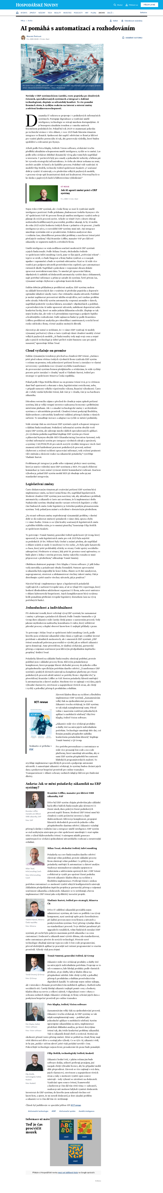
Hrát (66, 1137)
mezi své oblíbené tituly (68, 1172)
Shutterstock (61, 88)
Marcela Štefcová (34, 36)
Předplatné (149, 5)
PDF (31, 749)
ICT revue (76, 1105)
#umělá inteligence (86, 1111)
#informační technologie (38, 1111)
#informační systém (67, 1111)
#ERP (54, 1111)
